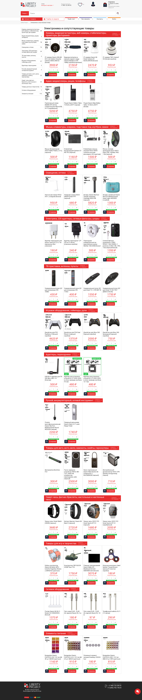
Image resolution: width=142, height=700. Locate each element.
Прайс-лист (71, 19)
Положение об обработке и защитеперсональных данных (32, 694)
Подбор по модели (52, 19)
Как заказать (85, 19)
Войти (114, 19)
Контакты (100, 19)
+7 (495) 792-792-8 (114, 688)
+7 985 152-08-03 (66, 5)
